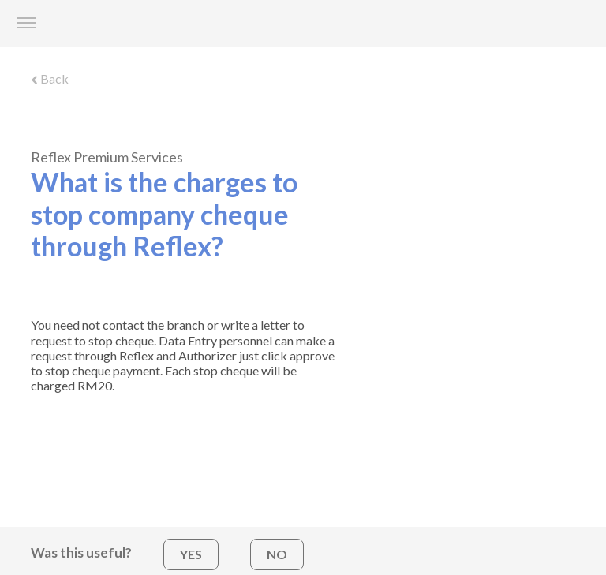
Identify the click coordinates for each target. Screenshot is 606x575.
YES (191, 554)
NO (277, 554)
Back (50, 78)
